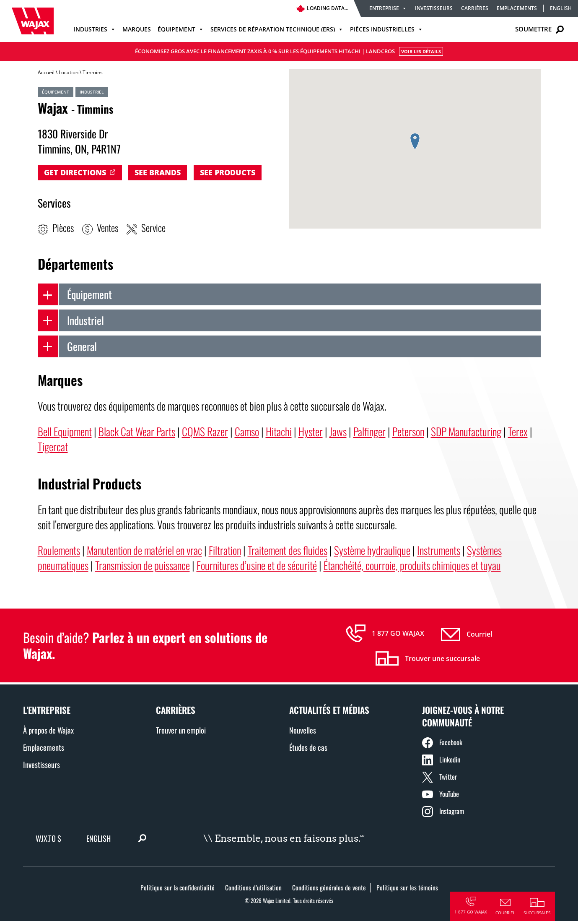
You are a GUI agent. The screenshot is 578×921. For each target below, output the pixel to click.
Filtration (225, 550)
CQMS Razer (205, 431)
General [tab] (67, 346)
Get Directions (75, 172)
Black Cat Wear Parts (136, 431)
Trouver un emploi (181, 730)
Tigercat (53, 446)
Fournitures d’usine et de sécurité (257, 565)
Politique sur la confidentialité (177, 887)
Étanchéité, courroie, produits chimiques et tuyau (412, 565)
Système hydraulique (372, 550)
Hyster (310, 431)
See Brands (158, 172)
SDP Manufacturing (466, 431)
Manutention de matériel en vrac (144, 550)
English (561, 8)
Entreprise (388, 8)
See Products (227, 172)
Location (68, 72)
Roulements (59, 550)
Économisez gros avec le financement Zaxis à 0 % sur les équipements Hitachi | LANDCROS (289, 51)
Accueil (46, 72)
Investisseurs (434, 8)
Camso (247, 431)
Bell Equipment (65, 431)
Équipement (181, 29)
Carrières (474, 8)
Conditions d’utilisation (253, 887)
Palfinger (369, 431)
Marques (136, 29)
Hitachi (279, 431)
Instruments (438, 550)
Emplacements (517, 8)
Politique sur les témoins (407, 887)
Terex (518, 431)
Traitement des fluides (287, 550)
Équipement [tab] (75, 294)
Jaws (338, 431)
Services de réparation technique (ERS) (276, 29)
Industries (95, 29)
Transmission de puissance (142, 565)
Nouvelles (302, 730)
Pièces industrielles (386, 29)
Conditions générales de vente (329, 887)
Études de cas (308, 747)
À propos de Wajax (48, 730)
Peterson (408, 431)
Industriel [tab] (71, 320)
